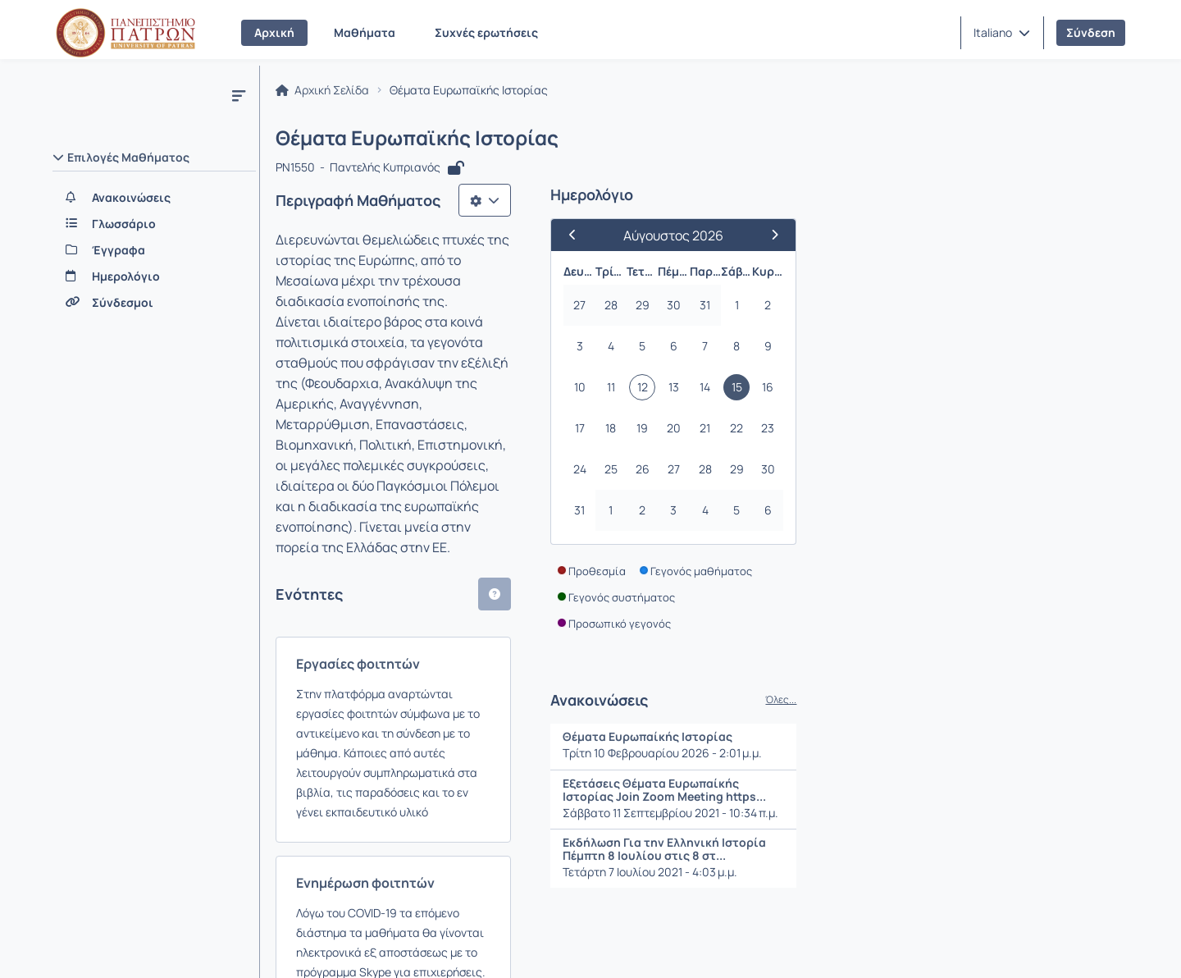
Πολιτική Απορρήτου (481, 945)
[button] (1002, 33)
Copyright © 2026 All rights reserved (1033, 945)
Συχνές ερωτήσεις (486, 32)
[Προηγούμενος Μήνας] (895, 240)
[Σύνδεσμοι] (154, 303)
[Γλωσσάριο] (154, 224)
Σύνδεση (1090, 32)
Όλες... (1096, 705)
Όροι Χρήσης (357, 945)
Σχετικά (84, 945)
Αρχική (274, 32)
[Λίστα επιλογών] (800, 205)
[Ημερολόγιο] (154, 276)
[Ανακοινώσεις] (154, 198)
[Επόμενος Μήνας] (1083, 240)
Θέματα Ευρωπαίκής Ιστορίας (963, 742)
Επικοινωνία (169, 945)
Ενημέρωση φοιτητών (369, 624)
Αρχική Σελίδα (326, 95)
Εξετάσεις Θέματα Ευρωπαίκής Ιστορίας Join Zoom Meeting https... (980, 794)
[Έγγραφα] (154, 250)
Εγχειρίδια (262, 945)
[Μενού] (238, 95)
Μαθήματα (364, 32)
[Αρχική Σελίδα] (125, 32)
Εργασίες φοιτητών (362, 484)
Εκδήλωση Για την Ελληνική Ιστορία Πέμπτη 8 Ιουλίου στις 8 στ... (980, 853)
